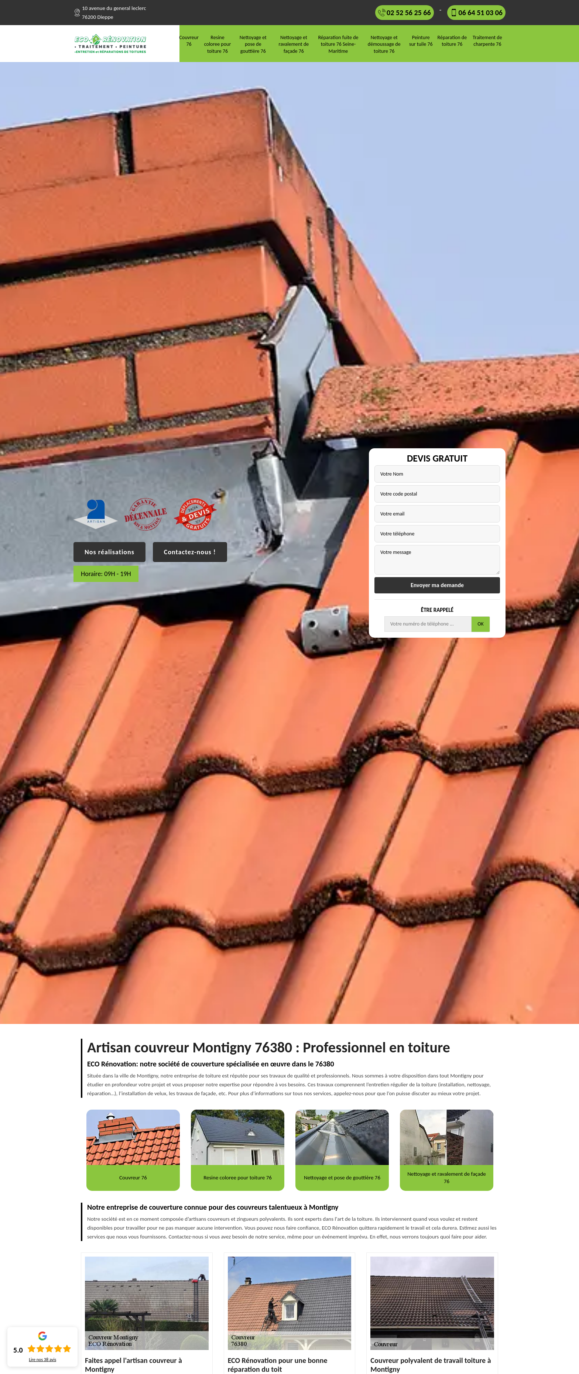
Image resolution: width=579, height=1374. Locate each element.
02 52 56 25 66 (409, 12)
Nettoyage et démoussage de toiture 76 (384, 44)
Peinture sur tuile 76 (421, 40)
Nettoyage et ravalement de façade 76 (294, 44)
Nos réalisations (109, 552)
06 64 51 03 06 (481, 12)
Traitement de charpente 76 (487, 40)
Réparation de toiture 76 (452, 40)
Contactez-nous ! (190, 552)
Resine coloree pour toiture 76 (217, 44)
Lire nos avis (42, 1359)
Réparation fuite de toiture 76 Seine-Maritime (338, 44)
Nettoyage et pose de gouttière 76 (253, 44)
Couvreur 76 (188, 40)
